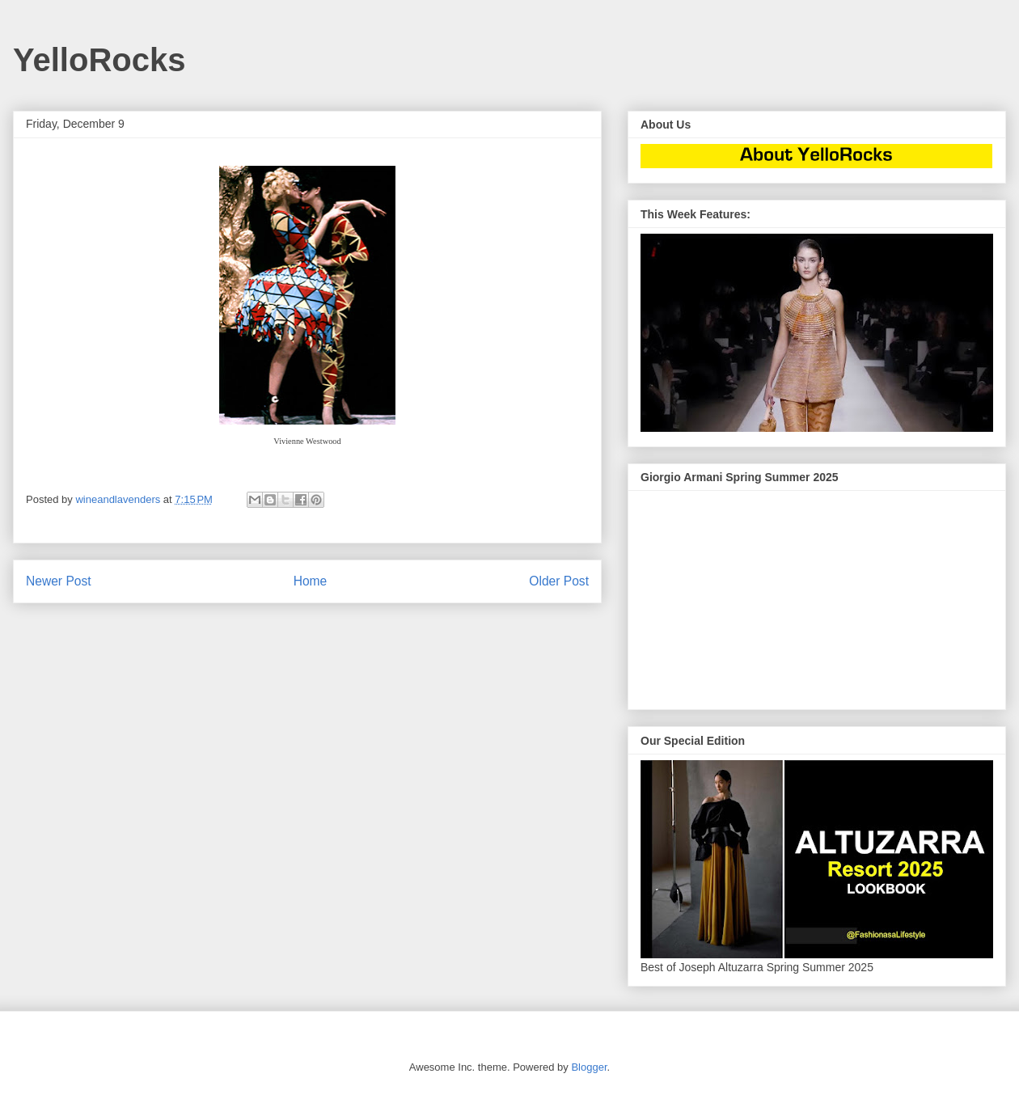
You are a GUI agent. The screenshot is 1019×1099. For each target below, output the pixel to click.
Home (311, 581)
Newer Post (58, 581)
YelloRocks (99, 60)
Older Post (559, 581)
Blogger (589, 1067)
